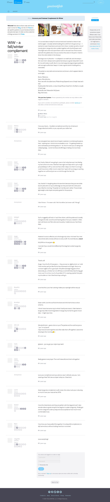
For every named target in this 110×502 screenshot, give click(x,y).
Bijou (15, 424)
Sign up (49, 473)
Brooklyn (17, 302)
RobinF (16, 405)
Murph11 (16, 287)
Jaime (16, 359)
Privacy (62, 495)
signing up (77, 103)
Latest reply (43, 117)
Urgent (15, 11)
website (16, 56)
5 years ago (42, 110)
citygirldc (17, 439)
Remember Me (43, 465)
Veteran (16, 58)
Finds (22, 34)
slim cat (16, 325)
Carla (15, 344)
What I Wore (95, 20)
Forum (30, 28)
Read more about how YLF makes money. (95, 46)
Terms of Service (55, 495)
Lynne (16, 390)
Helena (16, 126)
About (48, 495)
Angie (16, 236)
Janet (15, 54)
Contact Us (43, 495)
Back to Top (55, 482)
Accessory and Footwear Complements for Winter (47, 18)
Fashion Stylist (17, 240)
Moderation (68, 495)
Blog (19, 28)
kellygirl (16, 217)
